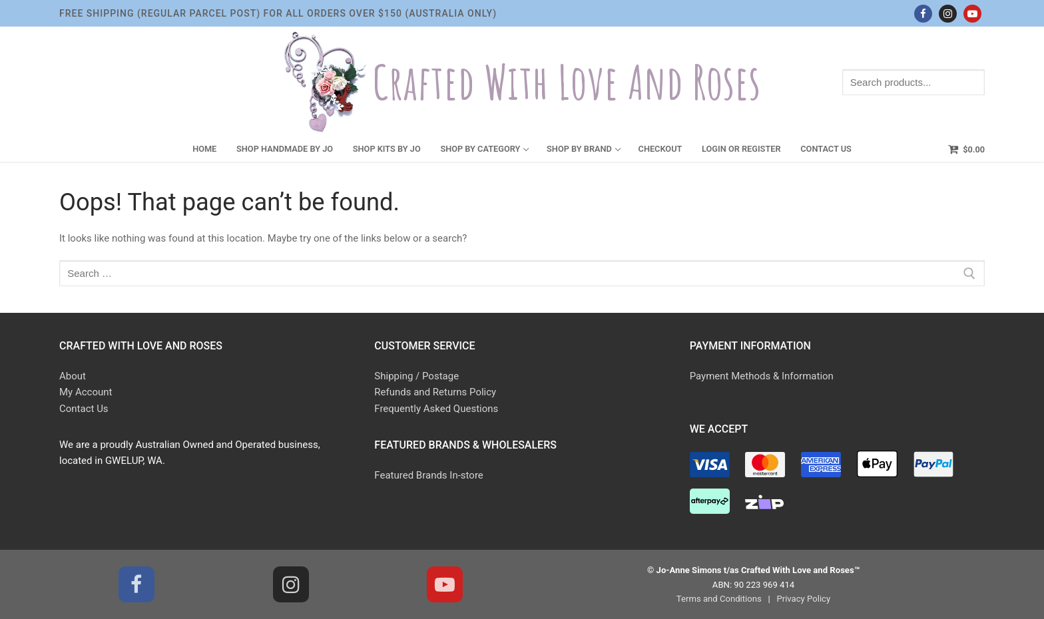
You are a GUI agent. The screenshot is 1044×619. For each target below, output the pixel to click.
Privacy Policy (803, 599)
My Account (85, 392)
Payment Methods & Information (762, 376)
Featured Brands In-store (428, 475)
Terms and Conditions (719, 599)
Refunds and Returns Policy (435, 392)
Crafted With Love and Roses (566, 82)
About (72, 376)
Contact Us (84, 409)
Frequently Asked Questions (436, 409)
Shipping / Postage (416, 376)
